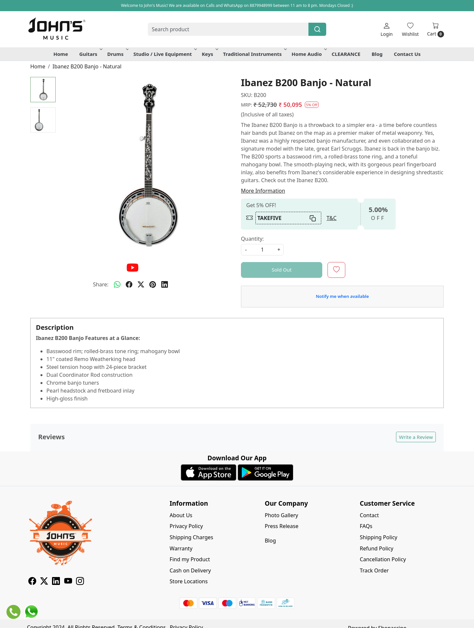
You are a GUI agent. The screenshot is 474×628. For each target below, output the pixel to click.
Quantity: (252, 238)
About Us (181, 515)
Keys (209, 54)
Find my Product (190, 559)
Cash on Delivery (190, 570)
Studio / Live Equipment (164, 54)
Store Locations (189, 581)
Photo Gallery (281, 515)
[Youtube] (68, 582)
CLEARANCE (346, 54)
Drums (117, 54)
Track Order (374, 570)
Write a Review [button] (416, 437)
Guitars (90, 54)
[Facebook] (32, 582)
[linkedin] (165, 284)
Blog (377, 54)
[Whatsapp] (117, 284)
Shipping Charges (191, 537)
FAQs (366, 526)
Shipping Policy (378, 537)
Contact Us (407, 54)
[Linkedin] (56, 582)
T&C (331, 218)
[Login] (387, 29)
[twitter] (141, 284)
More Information (263, 190)
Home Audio (309, 54)
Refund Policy (376, 548)
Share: (100, 284)
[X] (44, 582)
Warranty (181, 548)
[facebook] (129, 284)
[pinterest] (153, 284)
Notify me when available (342, 296)
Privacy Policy (186, 526)
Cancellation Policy (383, 559)
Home (60, 54)
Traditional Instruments (254, 54)
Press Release (281, 526)
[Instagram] (80, 582)
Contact (369, 515)
